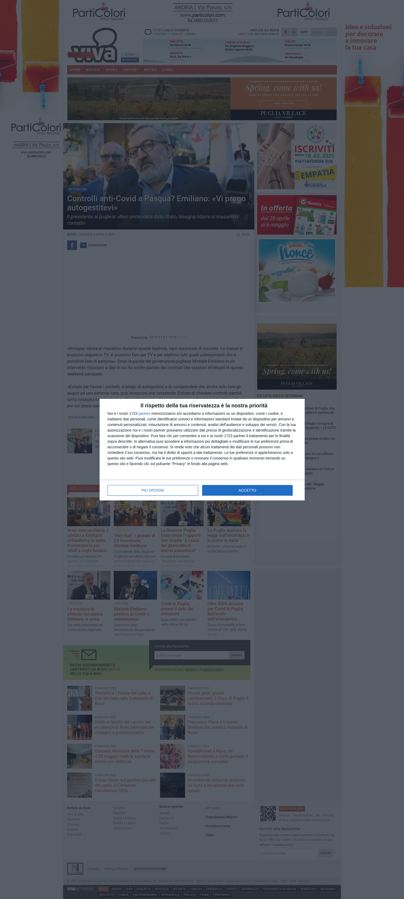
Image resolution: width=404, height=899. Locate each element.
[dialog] (202, 449)
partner (144, 413)
